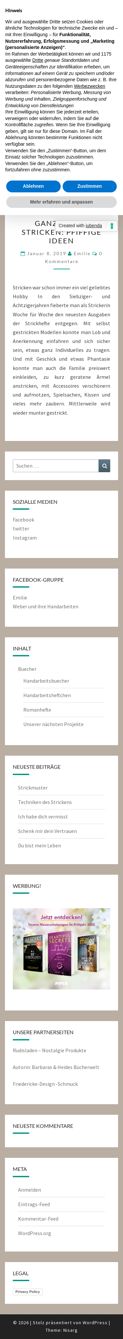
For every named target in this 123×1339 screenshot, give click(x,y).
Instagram (25, 537)
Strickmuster (33, 787)
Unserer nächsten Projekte (53, 724)
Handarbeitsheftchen (47, 695)
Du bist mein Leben (39, 845)
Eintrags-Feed (34, 1204)
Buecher (27, 669)
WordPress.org (34, 1233)
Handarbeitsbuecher (46, 680)
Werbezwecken (89, 86)
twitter (21, 528)
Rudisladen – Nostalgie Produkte (49, 1050)
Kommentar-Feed (38, 1218)
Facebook (23, 519)
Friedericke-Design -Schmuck (45, 1084)
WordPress (95, 1323)
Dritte (37, 60)
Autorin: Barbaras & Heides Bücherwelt (56, 1067)
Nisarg (70, 1330)
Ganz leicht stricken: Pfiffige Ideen (62, 232)
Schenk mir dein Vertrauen (48, 831)
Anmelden (29, 1189)
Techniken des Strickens (45, 802)
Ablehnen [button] (33, 186)
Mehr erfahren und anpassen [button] (61, 202)
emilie (82, 253)
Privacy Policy (27, 1292)
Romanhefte (37, 709)
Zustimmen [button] (89, 186)
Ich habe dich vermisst (43, 816)
